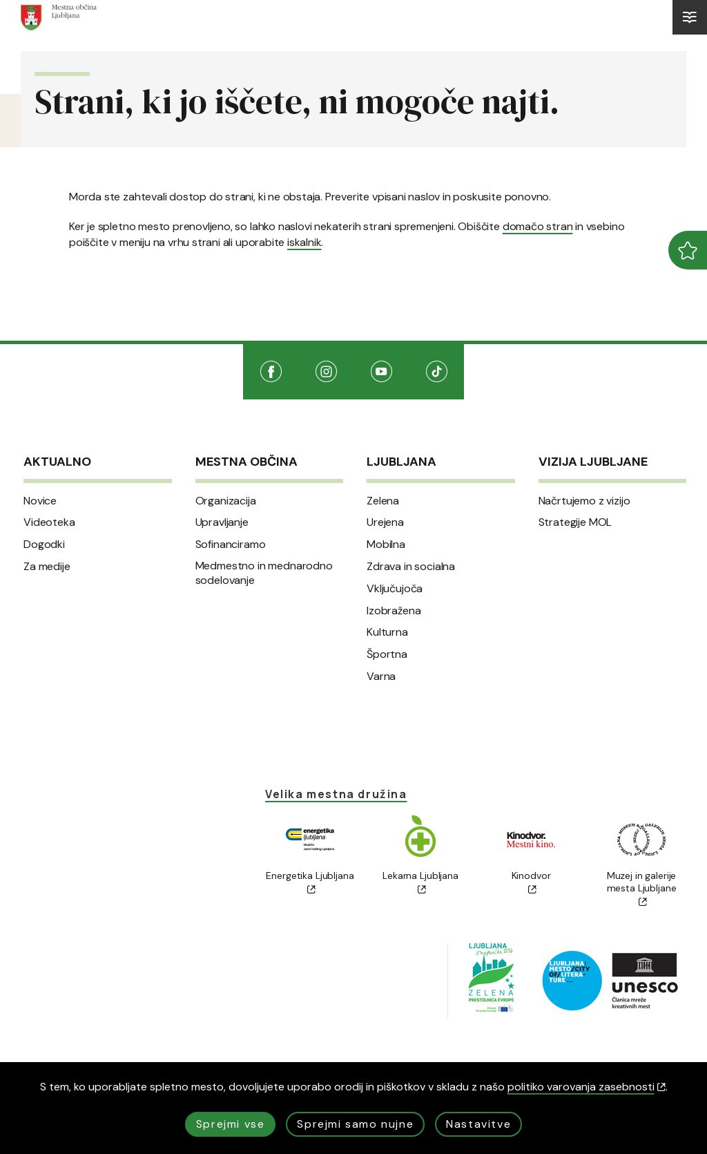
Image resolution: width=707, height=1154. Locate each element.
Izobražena (393, 611)
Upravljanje (222, 522)
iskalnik (304, 242)
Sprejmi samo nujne (355, 1124)
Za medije (46, 567)
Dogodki (44, 544)
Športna (387, 654)
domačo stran (538, 226)
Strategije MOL (575, 522)
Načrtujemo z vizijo (584, 501)
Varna (381, 676)
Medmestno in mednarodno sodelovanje (264, 573)
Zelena (383, 501)
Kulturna (387, 632)
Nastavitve (478, 1124)
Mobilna (386, 544)
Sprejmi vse (230, 1124)
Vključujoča (395, 589)
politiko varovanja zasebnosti (586, 1086)
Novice (40, 501)
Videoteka (49, 522)
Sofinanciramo (230, 544)
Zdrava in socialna (411, 567)
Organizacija (225, 501)
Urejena (385, 522)
